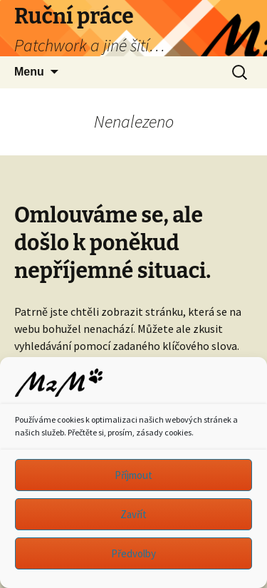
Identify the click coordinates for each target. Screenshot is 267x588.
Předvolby (133, 553)
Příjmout (133, 475)
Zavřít (133, 514)
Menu (29, 72)
